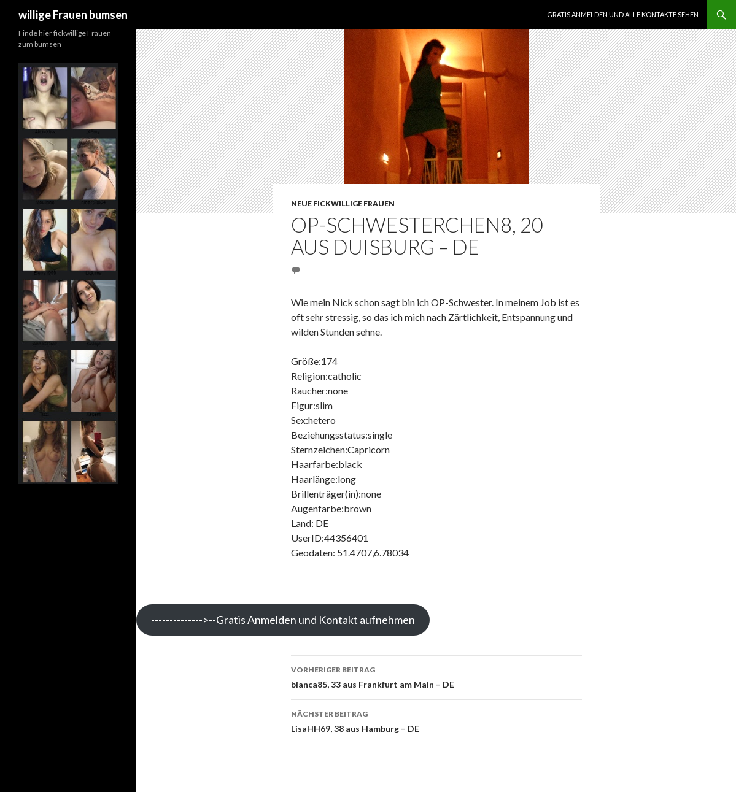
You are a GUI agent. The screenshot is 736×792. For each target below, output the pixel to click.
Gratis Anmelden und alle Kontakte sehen (623, 14)
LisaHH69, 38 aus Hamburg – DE (436, 720)
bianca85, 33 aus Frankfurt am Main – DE (436, 676)
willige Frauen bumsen (73, 14)
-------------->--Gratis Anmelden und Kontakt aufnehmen (283, 619)
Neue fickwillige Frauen (343, 203)
